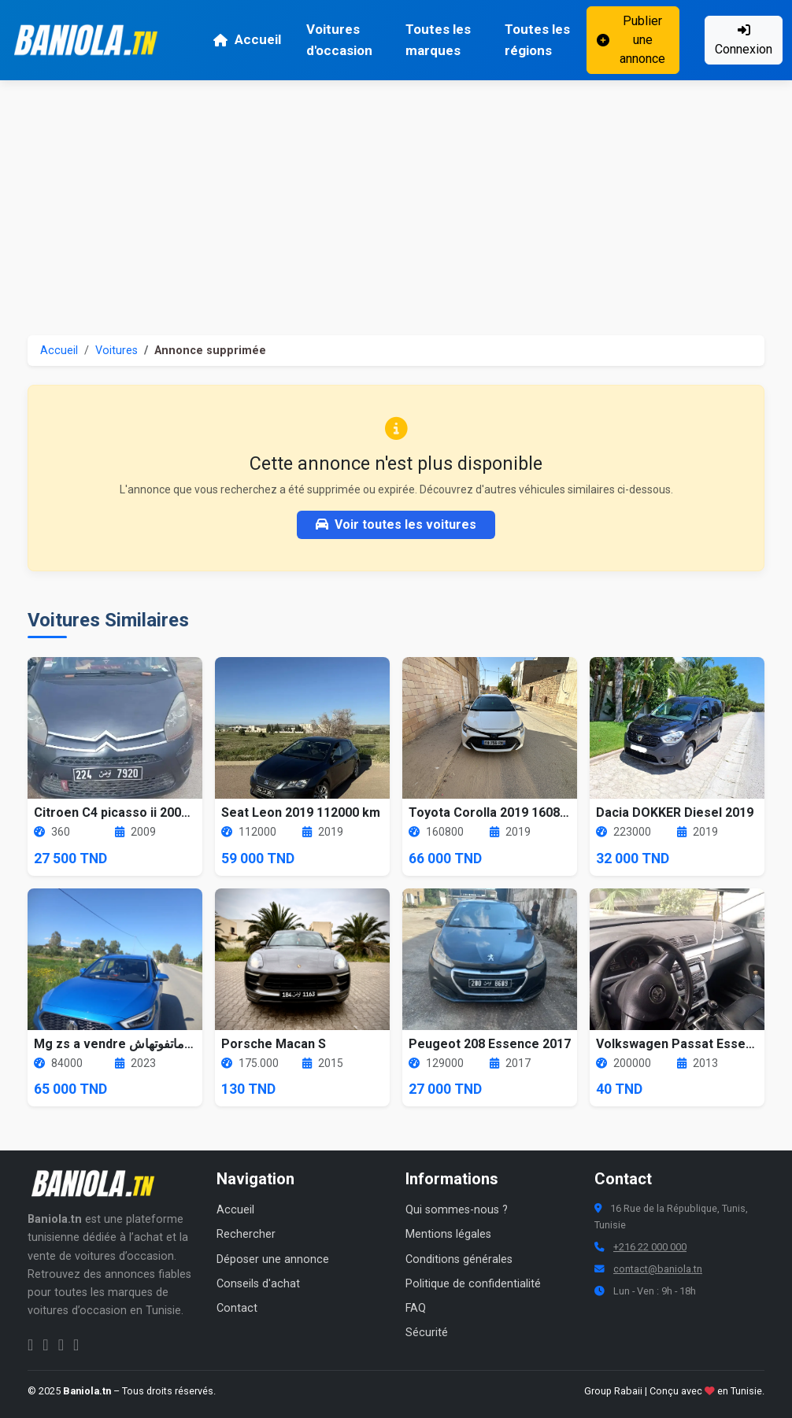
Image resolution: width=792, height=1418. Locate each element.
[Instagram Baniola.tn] (45, 1344)
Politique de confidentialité (473, 1284)
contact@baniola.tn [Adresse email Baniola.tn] (657, 1269)
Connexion (743, 40)
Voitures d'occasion (339, 39)
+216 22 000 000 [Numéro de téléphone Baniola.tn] (650, 1247)
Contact (237, 1308)
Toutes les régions (537, 39)
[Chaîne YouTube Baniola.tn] (76, 1344)
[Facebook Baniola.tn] (30, 1344)
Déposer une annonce (273, 1259)
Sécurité (426, 1332)
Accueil (247, 39)
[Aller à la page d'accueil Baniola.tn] (98, 1183)
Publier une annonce (631, 39)
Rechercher (246, 1234)
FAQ (415, 1308)
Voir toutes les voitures (396, 524)
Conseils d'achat (258, 1284)
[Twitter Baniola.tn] (61, 1344)
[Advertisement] (396, 198)
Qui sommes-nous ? (456, 1210)
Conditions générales (459, 1259)
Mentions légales (448, 1234)
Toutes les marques (438, 39)
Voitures (116, 350)
